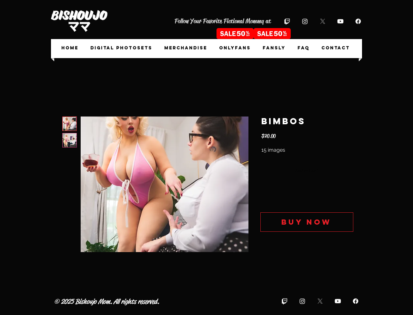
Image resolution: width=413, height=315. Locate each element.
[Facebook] (358, 21)
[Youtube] (340, 21)
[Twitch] (287, 21)
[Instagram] (304, 21)
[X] (322, 21)
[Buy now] (306, 222)
